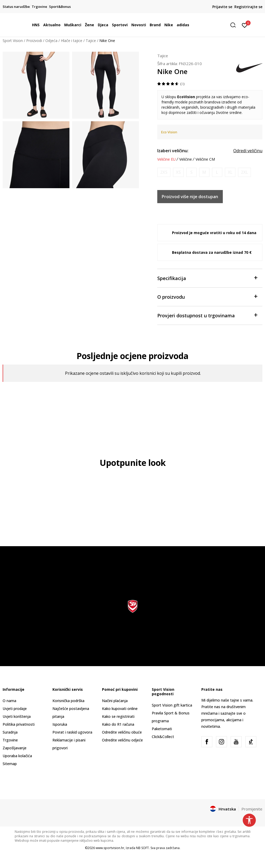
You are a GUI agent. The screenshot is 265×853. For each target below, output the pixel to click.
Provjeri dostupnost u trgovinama (207, 315)
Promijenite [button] (251, 809)
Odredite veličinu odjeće (122, 740)
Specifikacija (207, 277)
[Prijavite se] (244, 25)
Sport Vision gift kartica (172, 705)
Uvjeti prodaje (15, 708)
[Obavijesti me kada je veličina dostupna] (163, 172)
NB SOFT (142, 848)
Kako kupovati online (120, 708)
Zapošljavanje (14, 747)
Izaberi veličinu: (172, 150)
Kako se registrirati (118, 716)
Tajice (91, 40)
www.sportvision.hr (110, 848)
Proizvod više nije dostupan (190, 196)
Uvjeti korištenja (17, 716)
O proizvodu (207, 296)
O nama (9, 700)
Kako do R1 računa (118, 724)
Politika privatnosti (19, 724)
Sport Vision (13, 40)
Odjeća (51, 40)
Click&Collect (163, 736)
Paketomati (162, 728)
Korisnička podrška (68, 700)
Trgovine (10, 740)
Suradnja (10, 732)
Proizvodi (34, 40)
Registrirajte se (248, 6)
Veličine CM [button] (205, 159)
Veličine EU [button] (166, 159)
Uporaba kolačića (17, 755)
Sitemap (10, 763)
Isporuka (59, 724)
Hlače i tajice (71, 40)
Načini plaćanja (115, 700)
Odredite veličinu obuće (122, 732)
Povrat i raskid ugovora (72, 732)
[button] (234, 25)
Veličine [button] (185, 159)
